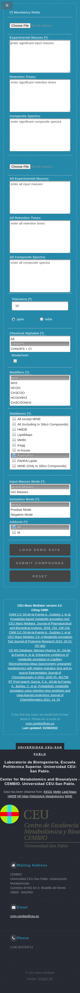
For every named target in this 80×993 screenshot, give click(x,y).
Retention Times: (23, 76)
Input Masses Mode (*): (27, 481)
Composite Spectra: (25, 116)
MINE (68, 796)
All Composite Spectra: (28, 257)
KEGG (48, 792)
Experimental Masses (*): (29, 37)
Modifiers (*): (21, 372)
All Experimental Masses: (29, 178)
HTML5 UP (45, 978)
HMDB (12, 796)
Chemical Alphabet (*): (28, 333)
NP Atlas (23, 796)
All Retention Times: (25, 217)
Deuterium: (20, 355)
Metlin (57, 792)
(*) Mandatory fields (25, 12)
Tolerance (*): (23, 299)
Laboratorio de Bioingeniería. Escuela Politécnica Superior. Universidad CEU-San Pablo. (40, 766)
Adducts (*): (19, 522)
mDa (48, 319)
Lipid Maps (69, 792)
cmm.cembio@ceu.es (40, 723)
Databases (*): (21, 413)
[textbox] (40, 56)
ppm (20, 319)
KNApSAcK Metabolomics (46, 796)
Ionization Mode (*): (25, 499)
